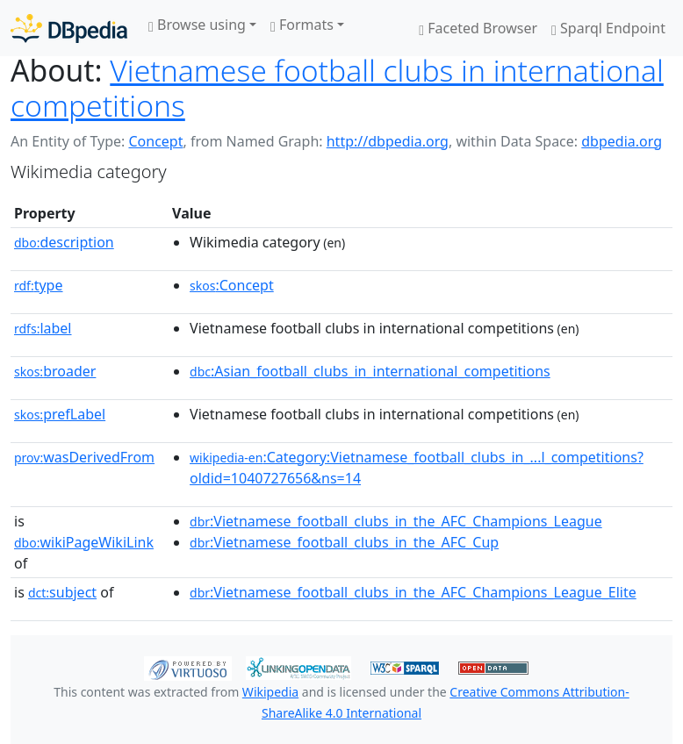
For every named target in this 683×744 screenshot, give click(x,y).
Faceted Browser (478, 28)
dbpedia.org (621, 141)
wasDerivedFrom (84, 457)
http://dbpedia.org (388, 141)
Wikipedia (270, 691)
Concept (155, 141)
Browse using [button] (197, 24)
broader (55, 371)
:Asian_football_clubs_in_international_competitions (370, 371)
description (64, 242)
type (38, 285)
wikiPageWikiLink (84, 542)
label (43, 328)
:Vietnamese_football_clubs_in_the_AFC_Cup (344, 542)
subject (62, 592)
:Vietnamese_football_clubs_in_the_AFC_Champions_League (396, 521)
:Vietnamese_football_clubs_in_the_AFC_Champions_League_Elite (413, 592)
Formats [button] (302, 24)
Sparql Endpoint (608, 28)
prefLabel (59, 414)
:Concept (232, 285)
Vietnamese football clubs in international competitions (337, 87)
